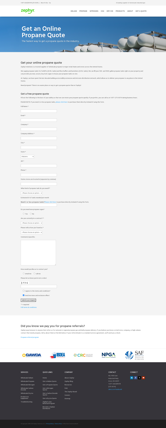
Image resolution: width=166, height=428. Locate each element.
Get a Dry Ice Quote (50, 399)
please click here (61, 102)
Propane (83, 11)
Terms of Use (58, 424)
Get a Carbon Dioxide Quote (50, 394)
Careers (67, 395)
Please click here (50, 202)
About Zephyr (69, 378)
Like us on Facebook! (115, 389)
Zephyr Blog (69, 382)
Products (120, 11)
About (130, 11)
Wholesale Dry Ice (27, 394)
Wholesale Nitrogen (28, 385)
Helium (74, 11)
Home (45, 378)
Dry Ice (110, 11)
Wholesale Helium (27, 378)
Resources (68, 385)
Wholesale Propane (27, 382)
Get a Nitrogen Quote (48, 389)
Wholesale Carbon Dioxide (27, 389)
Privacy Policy (50, 424)
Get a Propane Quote (50, 385)
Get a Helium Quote (49, 382)
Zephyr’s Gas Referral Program (49, 403)
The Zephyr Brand (71, 392)
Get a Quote (141, 11)
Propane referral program (30, 337)
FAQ (66, 389)
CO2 (102, 11)
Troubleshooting (26, 402)
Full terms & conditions (29, 307)
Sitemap (67, 399)
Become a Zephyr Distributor (49, 408)
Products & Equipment (25, 398)
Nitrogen (94, 11)
